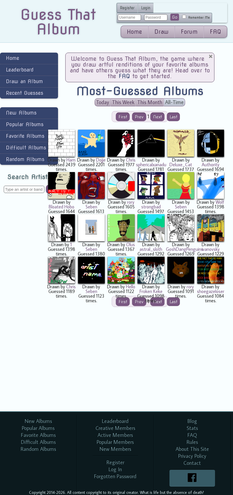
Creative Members (115, 428)
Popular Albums (25, 124)
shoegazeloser (210, 291)
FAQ (215, 31)
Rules (192, 442)
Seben (91, 207)
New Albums (21, 113)
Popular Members (115, 442)
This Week (123, 102)
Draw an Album (24, 81)
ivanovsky (211, 249)
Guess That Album (58, 22)
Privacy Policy (192, 456)
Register (127, 8)
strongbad (151, 207)
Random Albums (25, 159)
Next (157, 116)
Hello (130, 287)
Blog (192, 421)
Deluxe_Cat (180, 164)
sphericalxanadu (151, 164)
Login (145, 8)
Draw (161, 31)
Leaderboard (20, 70)
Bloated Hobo (61, 207)
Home (134, 31)
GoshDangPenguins (184, 249)
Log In (115, 469)
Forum (189, 31)
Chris (131, 160)
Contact (192, 463)
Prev (139, 116)
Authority (210, 164)
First (122, 116)
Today (102, 102)
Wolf (220, 202)
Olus (130, 244)
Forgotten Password (115, 476)
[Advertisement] (23, 290)
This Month (149, 102)
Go (174, 17)
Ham (70, 160)
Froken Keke (151, 291)
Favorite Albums (25, 136)
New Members (115, 449)
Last (173, 116)
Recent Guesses (24, 93)
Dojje (101, 160)
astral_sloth (151, 249)
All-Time (174, 102)
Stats (192, 428)
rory (130, 202)
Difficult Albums (26, 147)
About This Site (192, 449)
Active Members (115, 435)
